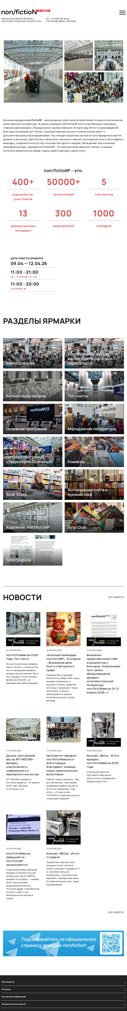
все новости (116, 597)
